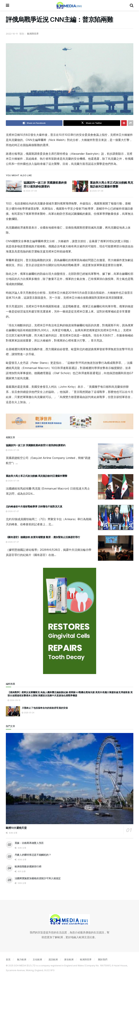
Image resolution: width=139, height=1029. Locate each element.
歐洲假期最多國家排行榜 (28, 866)
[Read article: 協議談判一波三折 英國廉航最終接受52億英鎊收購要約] (14, 186)
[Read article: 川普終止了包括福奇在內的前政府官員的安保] (13, 711)
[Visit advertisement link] (69, 421)
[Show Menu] (7, 5)
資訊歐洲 (53, 959)
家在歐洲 (68, 959)
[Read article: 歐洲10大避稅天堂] (69, 778)
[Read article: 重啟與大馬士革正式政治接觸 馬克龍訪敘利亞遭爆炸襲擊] (80, 186)
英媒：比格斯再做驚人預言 (29, 842)
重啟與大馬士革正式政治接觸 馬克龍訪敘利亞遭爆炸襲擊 (36, 475)
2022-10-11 (12, 33)
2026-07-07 (12, 511)
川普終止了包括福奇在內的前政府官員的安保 (45, 707)
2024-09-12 (14, 700)
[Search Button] (131, 5)
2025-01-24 (28, 713)
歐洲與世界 (33, 33)
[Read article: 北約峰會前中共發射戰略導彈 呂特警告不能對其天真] (115, 517)
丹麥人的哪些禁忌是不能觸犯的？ (33, 854)
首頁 (8, 959)
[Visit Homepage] (69, 5)
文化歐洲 (37, 959)
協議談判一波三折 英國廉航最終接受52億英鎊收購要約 (36, 445)
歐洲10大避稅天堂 (16, 827)
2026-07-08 (30, 191)
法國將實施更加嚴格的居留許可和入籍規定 (38, 878)
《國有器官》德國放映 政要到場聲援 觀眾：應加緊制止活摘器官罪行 (43, 537)
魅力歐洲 (21, 959)
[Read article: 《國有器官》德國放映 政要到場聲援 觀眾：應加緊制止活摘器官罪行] (115, 548)
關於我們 (102, 959)
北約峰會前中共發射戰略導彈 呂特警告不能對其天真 (34, 506)
